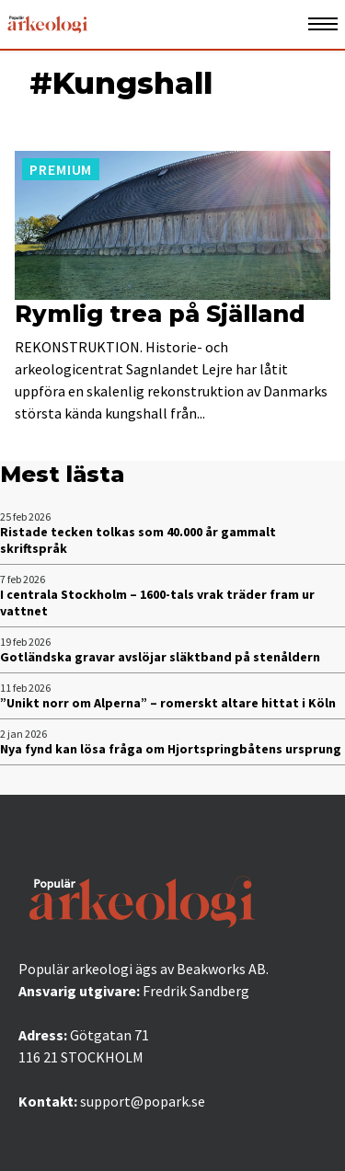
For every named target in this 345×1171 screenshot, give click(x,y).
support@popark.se (142, 1101)
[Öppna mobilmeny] (323, 24)
